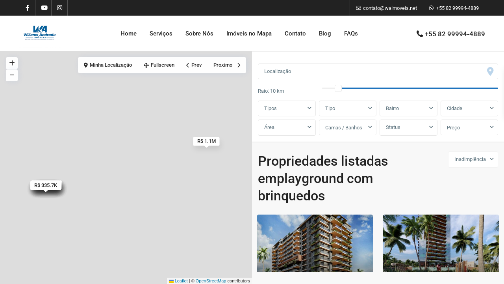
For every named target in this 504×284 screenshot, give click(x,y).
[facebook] (27, 8)
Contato (295, 33)
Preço (453, 128)
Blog (325, 33)
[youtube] (43, 8)
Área (269, 127)
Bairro (392, 108)
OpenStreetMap (211, 280)
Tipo (330, 108)
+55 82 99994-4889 (457, 8)
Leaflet (178, 280)
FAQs (351, 33)
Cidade (454, 108)
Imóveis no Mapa (249, 33)
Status (393, 127)
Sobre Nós (199, 33)
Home (128, 33)
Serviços (161, 33)
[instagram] (60, 8)
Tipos (270, 108)
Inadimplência (470, 159)
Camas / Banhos (343, 128)
